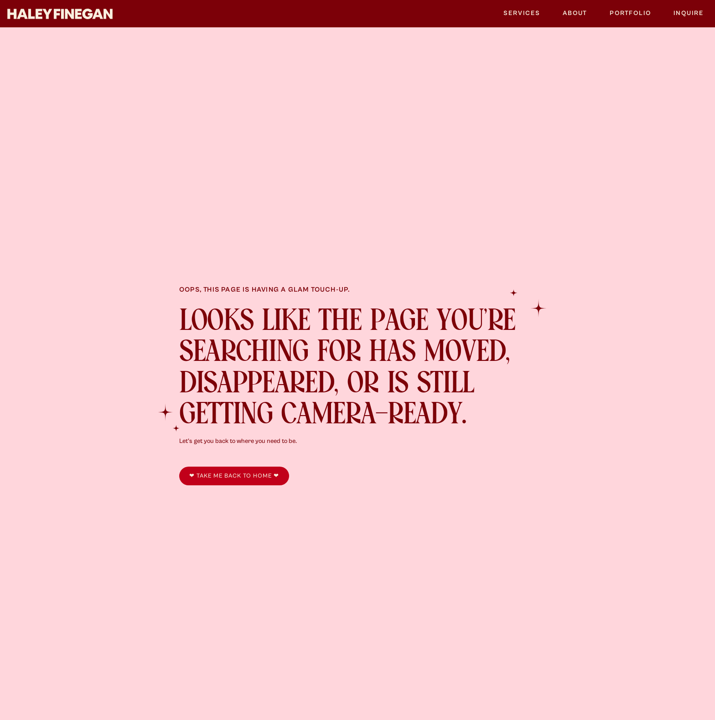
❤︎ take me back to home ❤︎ (234, 476)
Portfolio (630, 13)
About (575, 13)
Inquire (689, 13)
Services (521, 13)
